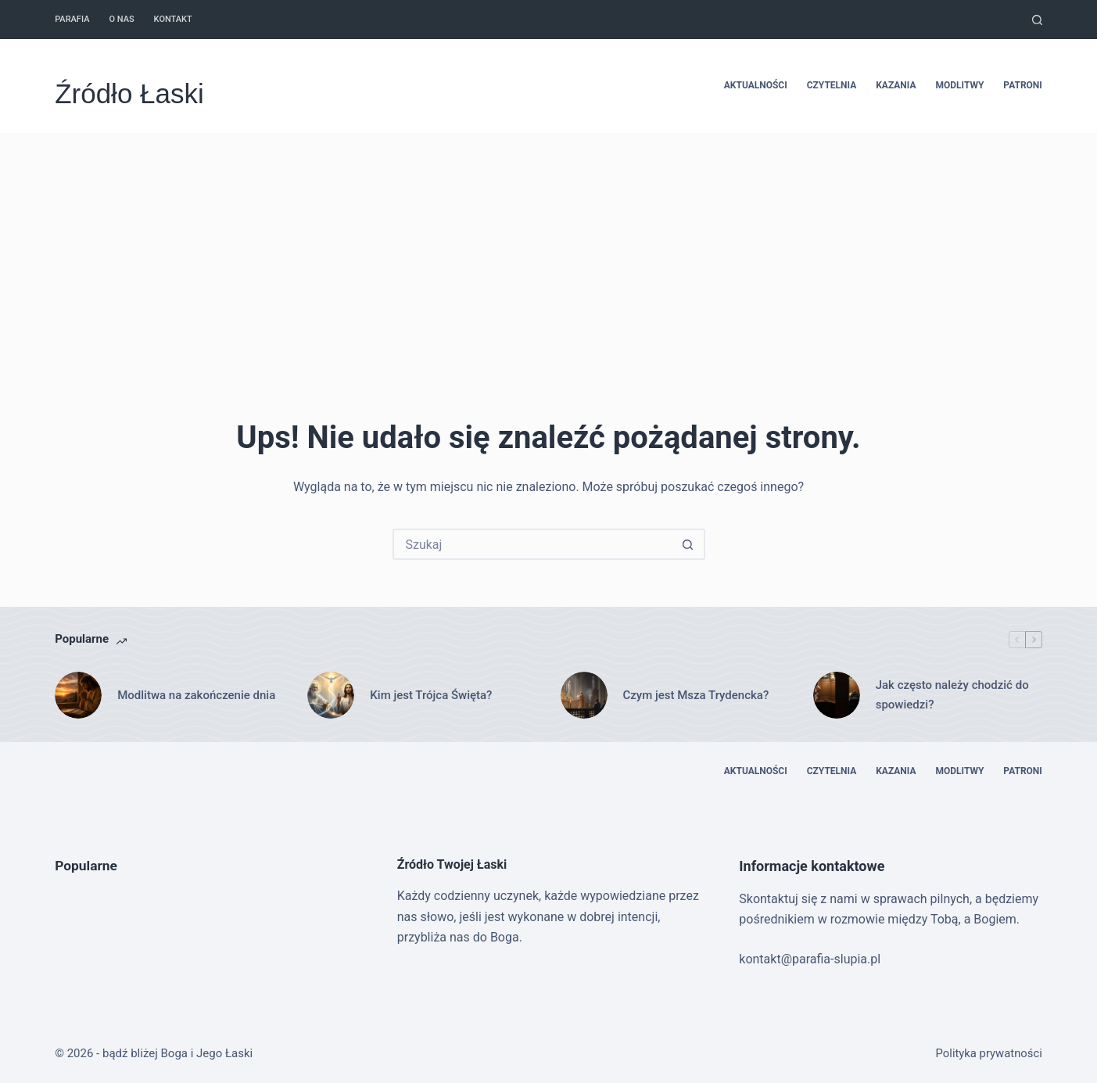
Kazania (896, 85)
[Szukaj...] (533, 544)
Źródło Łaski (129, 93)
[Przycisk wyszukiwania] (688, 544)
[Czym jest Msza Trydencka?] (584, 695)
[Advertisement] (549, 250)
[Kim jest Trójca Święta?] (330, 695)
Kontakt (173, 19)
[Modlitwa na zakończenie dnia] (78, 695)
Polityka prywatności (989, 1053)
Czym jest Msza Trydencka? (696, 695)
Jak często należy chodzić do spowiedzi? (952, 695)
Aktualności (755, 85)
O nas (121, 19)
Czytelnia (832, 85)
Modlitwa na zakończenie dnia (196, 695)
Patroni (1022, 85)
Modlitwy (959, 85)
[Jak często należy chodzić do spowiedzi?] (836, 695)
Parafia (72, 19)
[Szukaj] (1037, 20)
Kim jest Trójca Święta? (431, 695)
